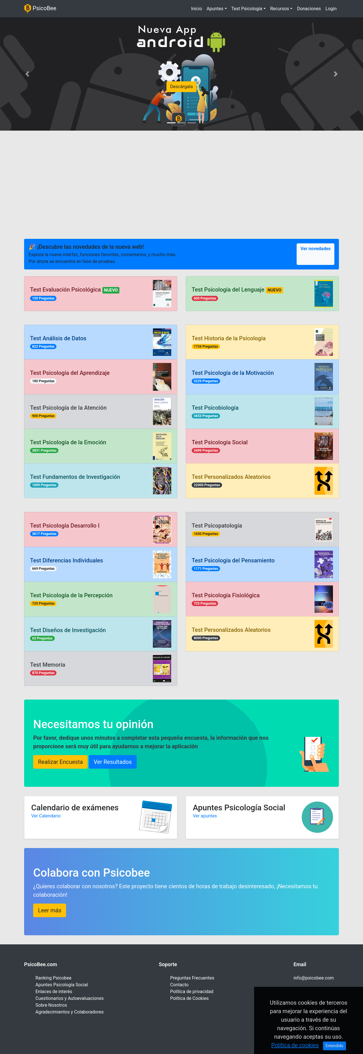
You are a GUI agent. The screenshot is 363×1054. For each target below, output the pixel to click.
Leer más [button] (49, 910)
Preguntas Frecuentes (192, 978)
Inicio (197, 8)
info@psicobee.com (314, 978)
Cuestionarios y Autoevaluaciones (69, 998)
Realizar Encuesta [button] (60, 761)
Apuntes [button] (214, 8)
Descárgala (181, 86)
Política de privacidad (191, 991)
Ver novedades (315, 248)
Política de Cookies (189, 998)
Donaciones (309, 8)
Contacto (179, 984)
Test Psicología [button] (246, 8)
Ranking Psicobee (53, 978)
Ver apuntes (205, 816)
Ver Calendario (46, 816)
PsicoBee (40, 9)
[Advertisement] (181, 178)
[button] (27, 74)
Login (331, 8)
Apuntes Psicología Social (61, 984)
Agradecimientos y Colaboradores (69, 1012)
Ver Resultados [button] (113, 761)
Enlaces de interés (53, 991)
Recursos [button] (279, 8)
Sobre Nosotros (51, 1005)
